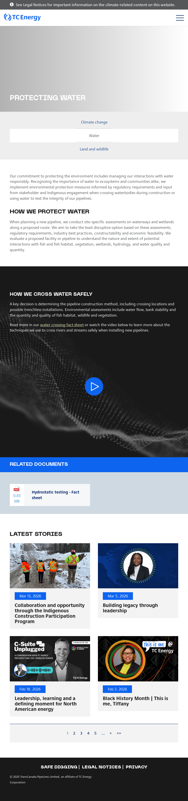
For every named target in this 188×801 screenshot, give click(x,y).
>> (119, 733)
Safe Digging (59, 767)
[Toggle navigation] (180, 18)
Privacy (136, 767)
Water (94, 135)
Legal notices (101, 767)
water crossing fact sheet (62, 324)
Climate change (94, 122)
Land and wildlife (94, 149)
